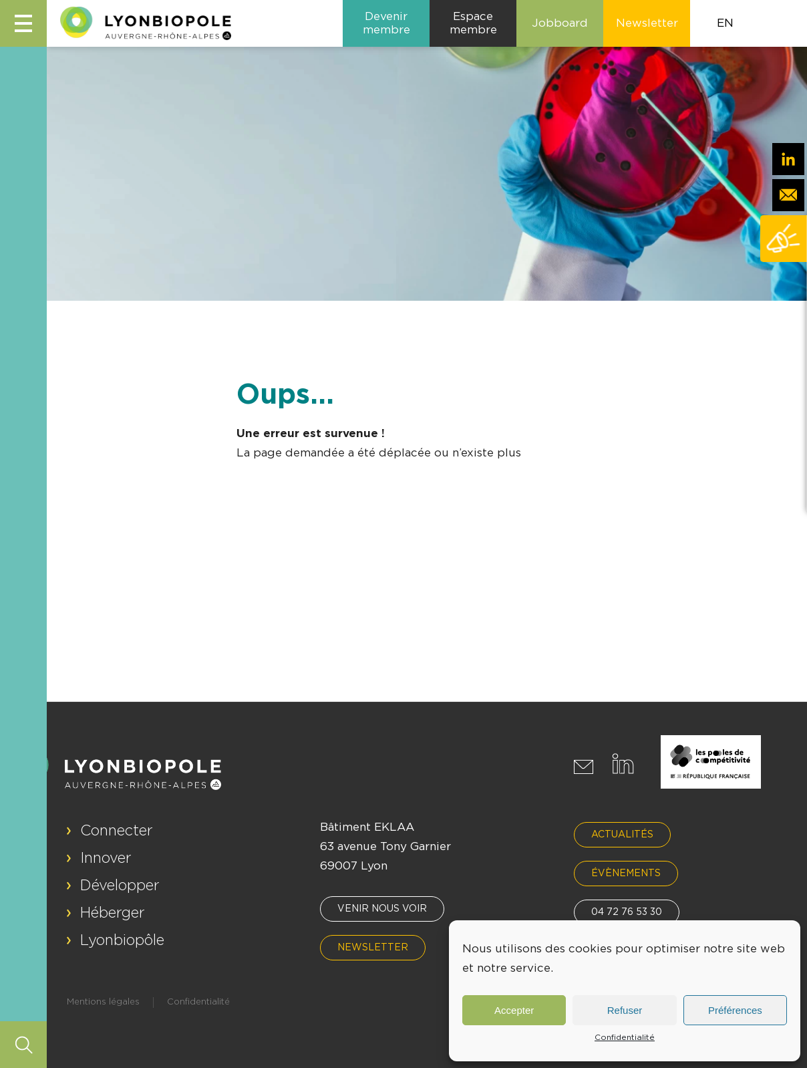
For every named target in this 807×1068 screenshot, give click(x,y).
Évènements (626, 873)
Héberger (112, 913)
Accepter (514, 1010)
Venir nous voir (382, 909)
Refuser (625, 1010)
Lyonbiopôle (122, 940)
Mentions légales (103, 1002)
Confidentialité (625, 1037)
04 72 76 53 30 (626, 912)
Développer (120, 885)
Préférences (735, 1010)
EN (725, 23)
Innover (106, 858)
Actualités (622, 834)
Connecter (116, 830)
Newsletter (372, 947)
